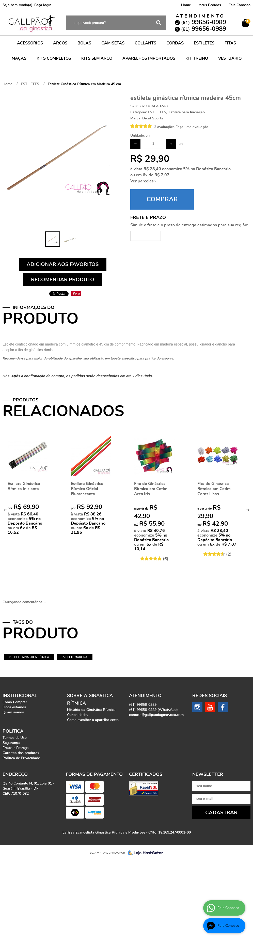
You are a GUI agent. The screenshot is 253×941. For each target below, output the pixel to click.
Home (186, 5)
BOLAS (84, 43)
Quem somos (13, 712)
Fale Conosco (239, 5)
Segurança (11, 743)
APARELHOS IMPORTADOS (148, 58)
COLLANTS (145, 43)
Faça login (42, 5)
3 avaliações (164, 127)
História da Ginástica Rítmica (91, 710)
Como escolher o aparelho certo (93, 720)
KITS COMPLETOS (54, 58)
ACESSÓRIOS (30, 43)
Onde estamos (14, 707)
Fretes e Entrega (16, 748)
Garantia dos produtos (21, 753)
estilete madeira (74, 657)
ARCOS (60, 43)
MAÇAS (19, 58)
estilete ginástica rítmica (29, 657)
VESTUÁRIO (230, 58)
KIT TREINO (196, 58)
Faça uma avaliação (192, 127)
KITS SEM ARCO (96, 58)
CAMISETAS (112, 43)
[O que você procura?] (158, 22)
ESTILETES (204, 43)
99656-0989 (203, 22)
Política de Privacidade (21, 758)
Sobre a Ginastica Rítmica (90, 700)
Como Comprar (15, 702)
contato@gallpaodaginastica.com (156, 715)
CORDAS (175, 43)
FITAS (230, 43)
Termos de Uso (15, 738)
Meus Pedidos (209, 5)
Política (13, 731)
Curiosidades (77, 715)
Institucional (20, 696)
